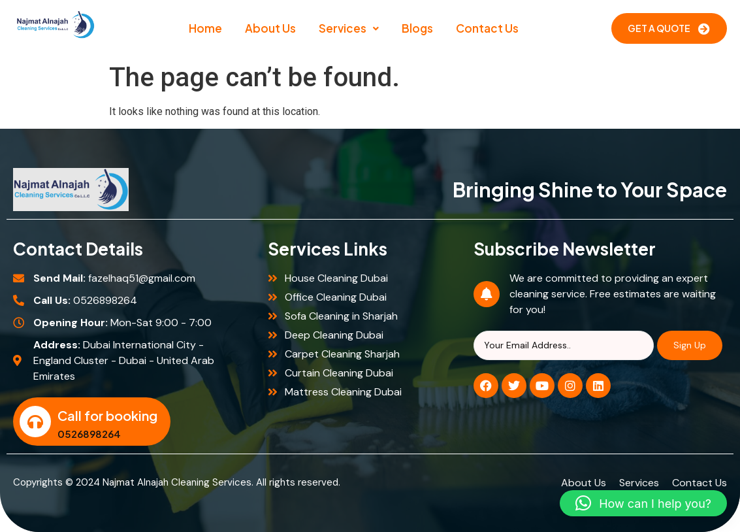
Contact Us (487, 28)
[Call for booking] (35, 421)
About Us (270, 28)
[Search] (564, 345)
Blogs (417, 28)
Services (349, 28)
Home (205, 28)
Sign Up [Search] (689, 345)
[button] (349, 28)
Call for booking (107, 415)
